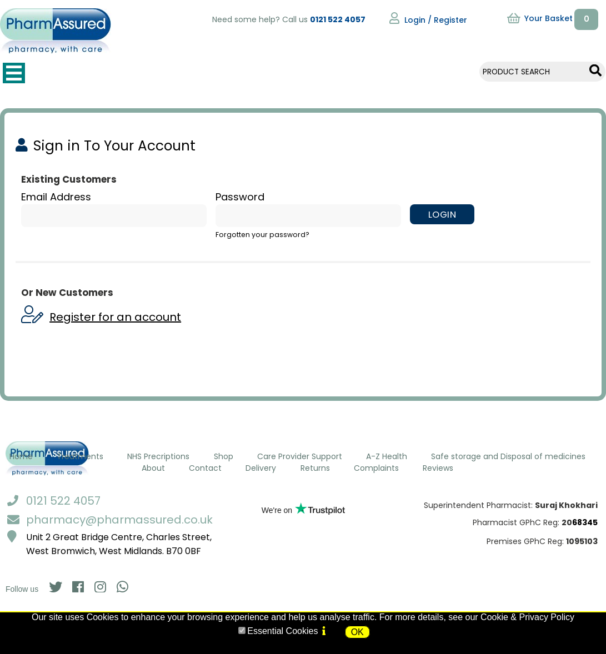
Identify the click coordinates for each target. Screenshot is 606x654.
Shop (223, 456)
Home (21, 456)
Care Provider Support (299, 456)
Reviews (438, 468)
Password (240, 197)
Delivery (261, 468)
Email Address (56, 197)
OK (357, 632)
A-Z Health (386, 456)
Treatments (80, 456)
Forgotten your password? (262, 234)
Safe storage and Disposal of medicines (508, 456)
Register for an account (115, 317)
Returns (315, 468)
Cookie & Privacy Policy (527, 617)
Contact (205, 468)
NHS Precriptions (158, 456)
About (153, 468)
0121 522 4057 (337, 19)
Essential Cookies (282, 631)
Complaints (376, 468)
